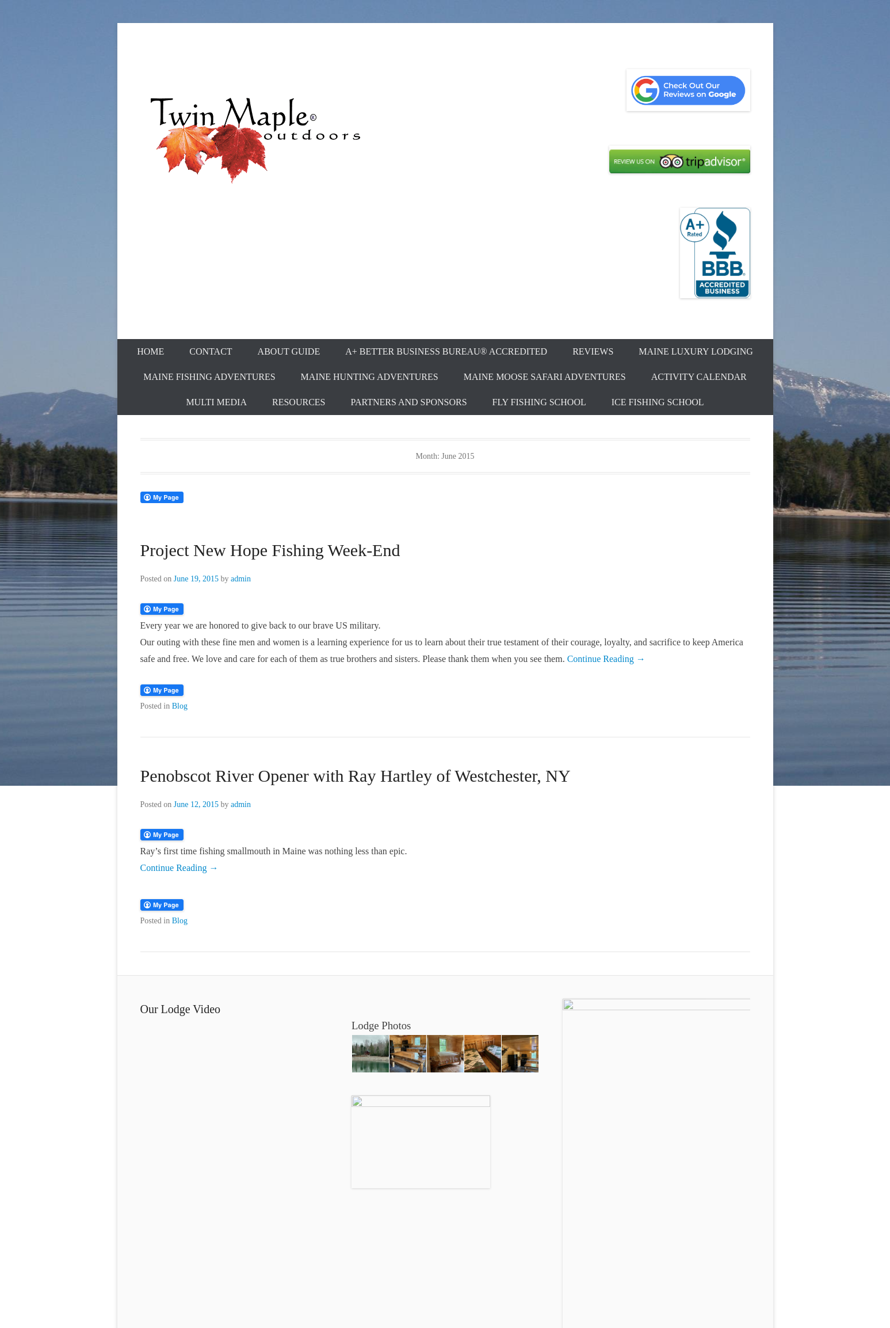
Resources (298, 402)
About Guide (289, 351)
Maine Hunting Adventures (369, 377)
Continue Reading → (606, 659)
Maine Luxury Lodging (696, 351)
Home (150, 351)
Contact (210, 351)
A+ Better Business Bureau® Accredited (446, 351)
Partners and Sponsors (408, 402)
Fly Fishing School (539, 402)
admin (241, 578)
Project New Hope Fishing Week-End (270, 550)
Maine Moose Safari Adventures (545, 377)
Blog (180, 706)
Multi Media (216, 402)
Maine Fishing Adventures (209, 377)
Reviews (592, 351)
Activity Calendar (699, 377)
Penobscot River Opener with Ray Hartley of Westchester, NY (355, 775)
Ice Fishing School (658, 402)
